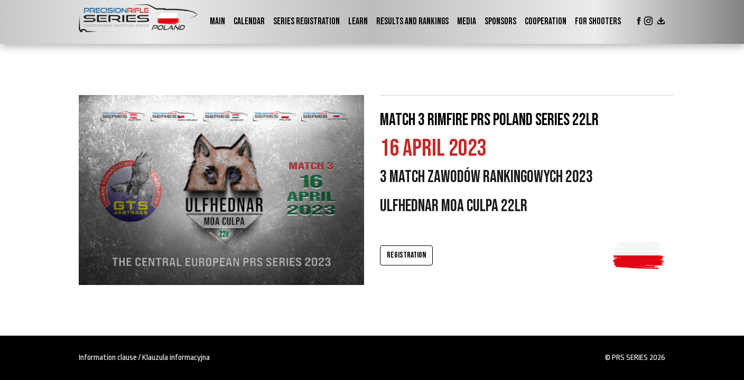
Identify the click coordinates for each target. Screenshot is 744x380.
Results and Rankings (412, 21)
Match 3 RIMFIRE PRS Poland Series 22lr (489, 120)
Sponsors (500, 21)
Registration (406, 255)
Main (217, 21)
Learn (358, 21)
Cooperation (545, 21)
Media (466, 21)
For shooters (598, 21)
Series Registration (306, 21)
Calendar (249, 21)
